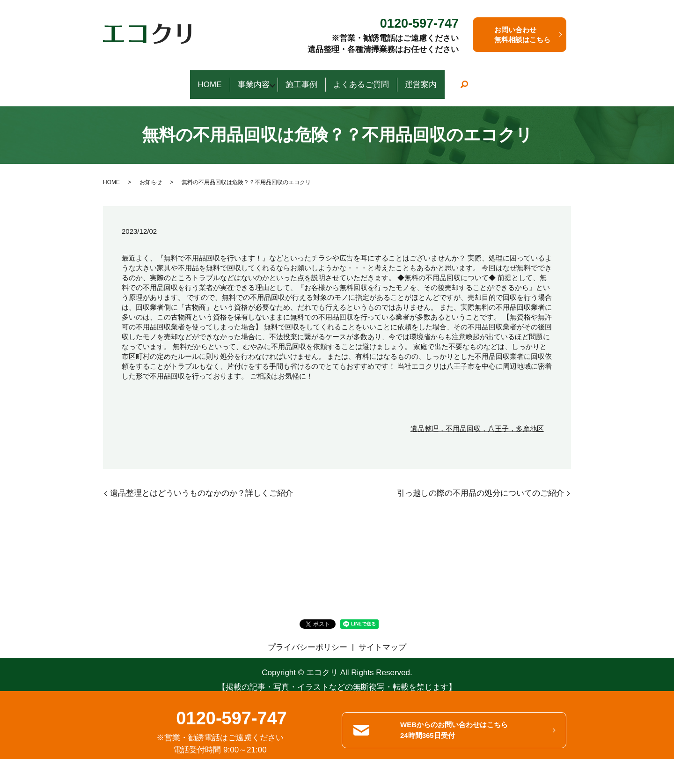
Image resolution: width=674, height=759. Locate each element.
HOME (166, 78)
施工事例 (297, 78)
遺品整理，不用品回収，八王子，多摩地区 (477, 417)
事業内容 (233, 78)
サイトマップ (382, 635)
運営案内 (464, 78)
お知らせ (150, 170)
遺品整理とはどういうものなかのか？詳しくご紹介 (201, 481)
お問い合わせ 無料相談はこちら (522, 35)
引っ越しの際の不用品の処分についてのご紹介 (480, 481)
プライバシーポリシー (307, 635)
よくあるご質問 (381, 78)
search (520, 79)
